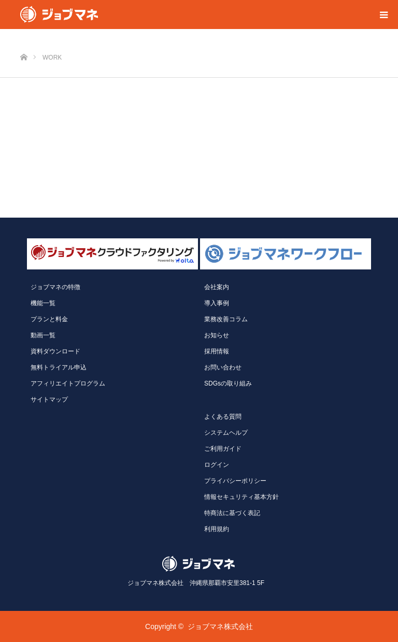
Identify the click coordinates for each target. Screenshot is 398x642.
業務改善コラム (226, 319)
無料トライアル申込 (59, 367)
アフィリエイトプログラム (68, 383)
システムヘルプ (226, 432)
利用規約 (216, 529)
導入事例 (216, 303)
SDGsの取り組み (228, 383)
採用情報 (216, 351)
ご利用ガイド (222, 448)
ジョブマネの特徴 (55, 287)
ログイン (216, 464)
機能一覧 (43, 303)
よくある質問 (222, 416)
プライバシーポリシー (235, 480)
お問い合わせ (222, 367)
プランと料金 (49, 319)
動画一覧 (43, 335)
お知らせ (216, 335)
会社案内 (216, 287)
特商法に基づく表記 (232, 513)
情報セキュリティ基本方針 (241, 497)
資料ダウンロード (55, 351)
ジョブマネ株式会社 (220, 626)
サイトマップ (49, 399)
